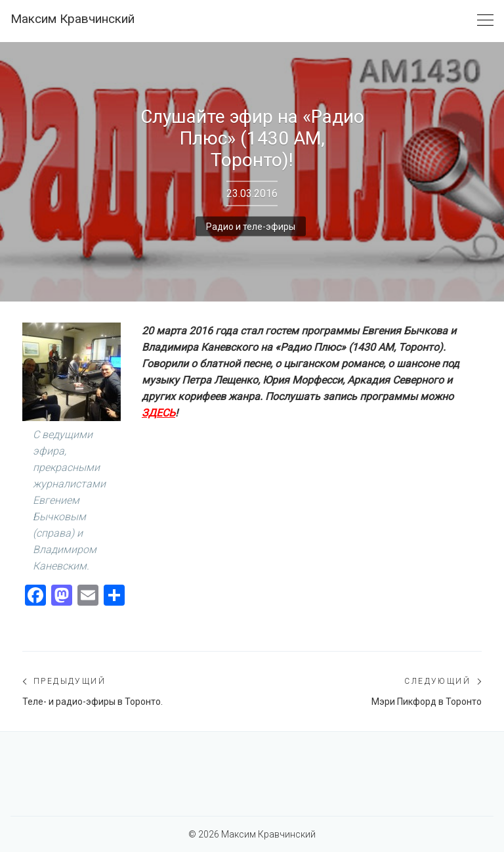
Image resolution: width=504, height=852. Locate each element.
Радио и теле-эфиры (250, 226)
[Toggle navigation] (485, 20)
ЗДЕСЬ (158, 413)
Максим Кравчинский (72, 18)
